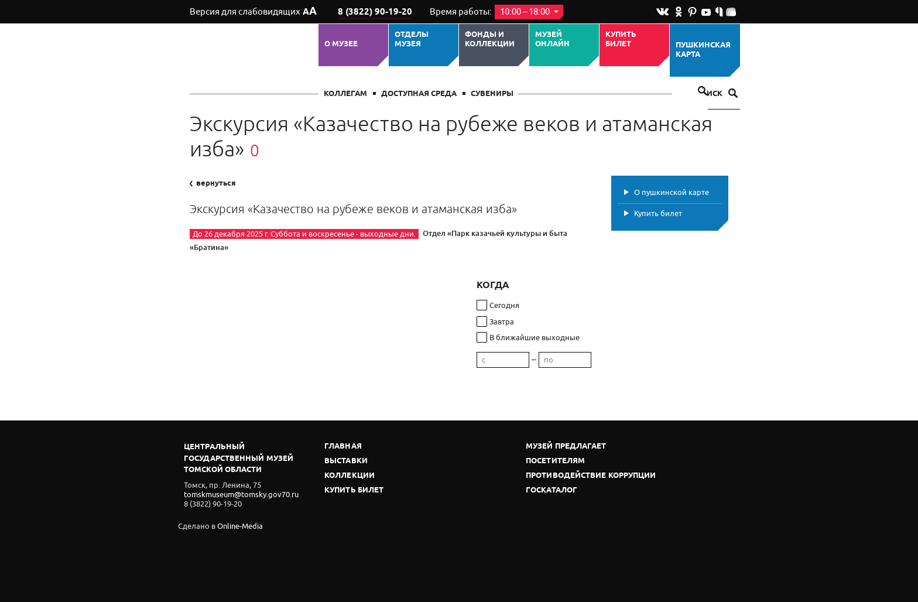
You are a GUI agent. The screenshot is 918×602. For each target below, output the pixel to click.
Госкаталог (551, 490)
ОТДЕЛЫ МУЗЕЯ (412, 39)
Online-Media (240, 526)
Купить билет (620, 39)
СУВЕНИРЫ (492, 94)
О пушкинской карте (671, 192)
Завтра (501, 322)
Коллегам (345, 94)
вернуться (213, 183)
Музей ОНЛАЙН (552, 39)
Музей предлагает (566, 447)
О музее (341, 44)
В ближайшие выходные (534, 338)
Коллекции (349, 476)
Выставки (346, 461)
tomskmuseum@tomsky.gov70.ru (241, 495)
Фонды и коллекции (490, 39)
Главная (343, 447)
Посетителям (555, 461)
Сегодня (504, 305)
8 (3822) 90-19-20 (375, 12)
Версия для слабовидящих (253, 12)
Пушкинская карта (703, 50)
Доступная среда (419, 94)
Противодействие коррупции (591, 476)
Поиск (717, 94)
